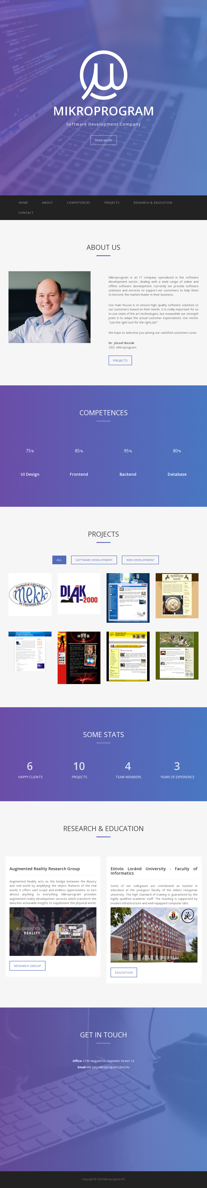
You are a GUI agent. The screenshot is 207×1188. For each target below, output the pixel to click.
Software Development (94, 560)
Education (124, 972)
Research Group (27, 966)
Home (23, 202)
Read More (103, 140)
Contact (26, 213)
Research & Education (153, 202)
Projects (111, 202)
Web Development (140, 560)
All (59, 560)
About (47, 202)
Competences (78, 202)
